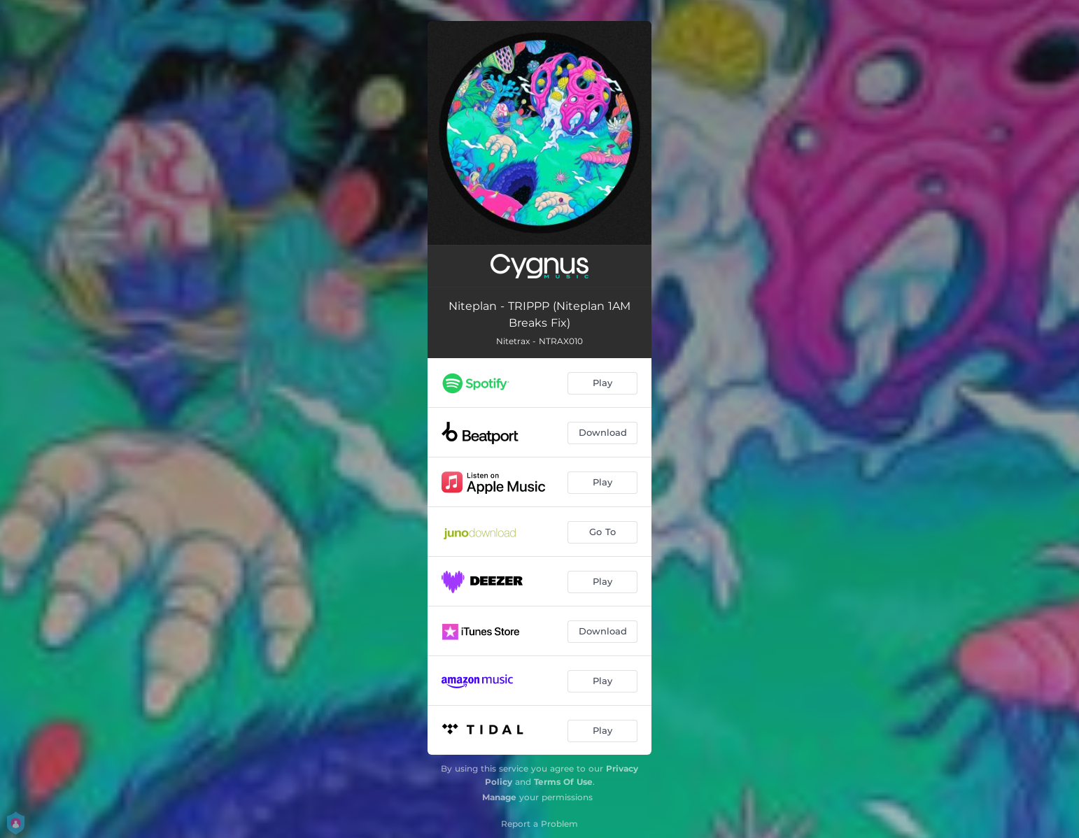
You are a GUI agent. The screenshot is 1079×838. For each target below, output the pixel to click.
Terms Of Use (563, 781)
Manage (499, 797)
